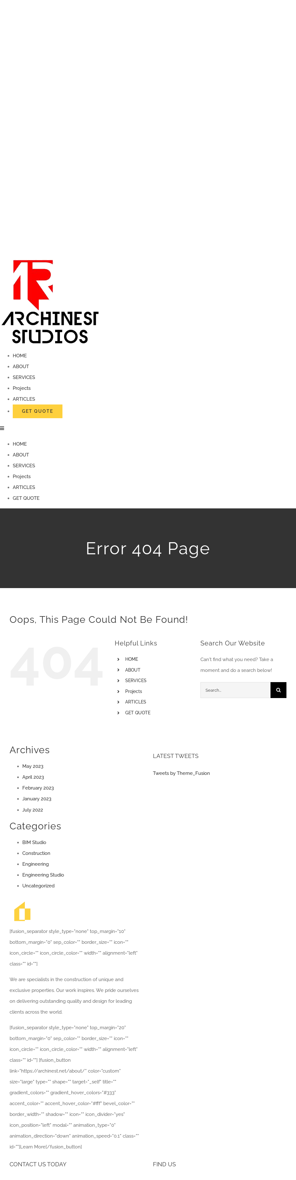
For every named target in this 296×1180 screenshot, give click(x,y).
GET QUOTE (137, 712)
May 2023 (32, 766)
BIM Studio (34, 842)
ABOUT (133, 670)
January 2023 (36, 799)
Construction (36, 853)
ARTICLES (135, 701)
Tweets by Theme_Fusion (181, 773)
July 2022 (32, 810)
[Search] (278, 690)
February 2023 (38, 788)
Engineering (35, 864)
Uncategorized (38, 886)
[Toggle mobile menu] (2, 428)
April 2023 (33, 777)
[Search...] (235, 690)
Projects (133, 691)
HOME (131, 659)
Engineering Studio (43, 875)
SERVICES (136, 680)
